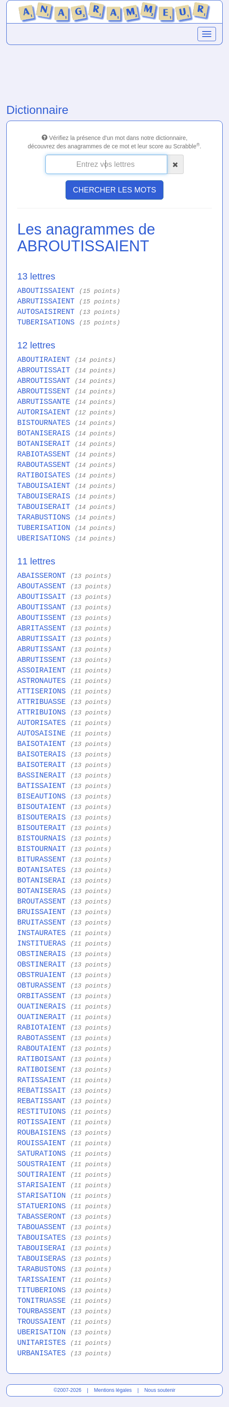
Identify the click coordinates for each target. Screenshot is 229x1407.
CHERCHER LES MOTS (114, 190)
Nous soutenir (159, 1390)
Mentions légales (113, 1390)
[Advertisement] (114, 72)
